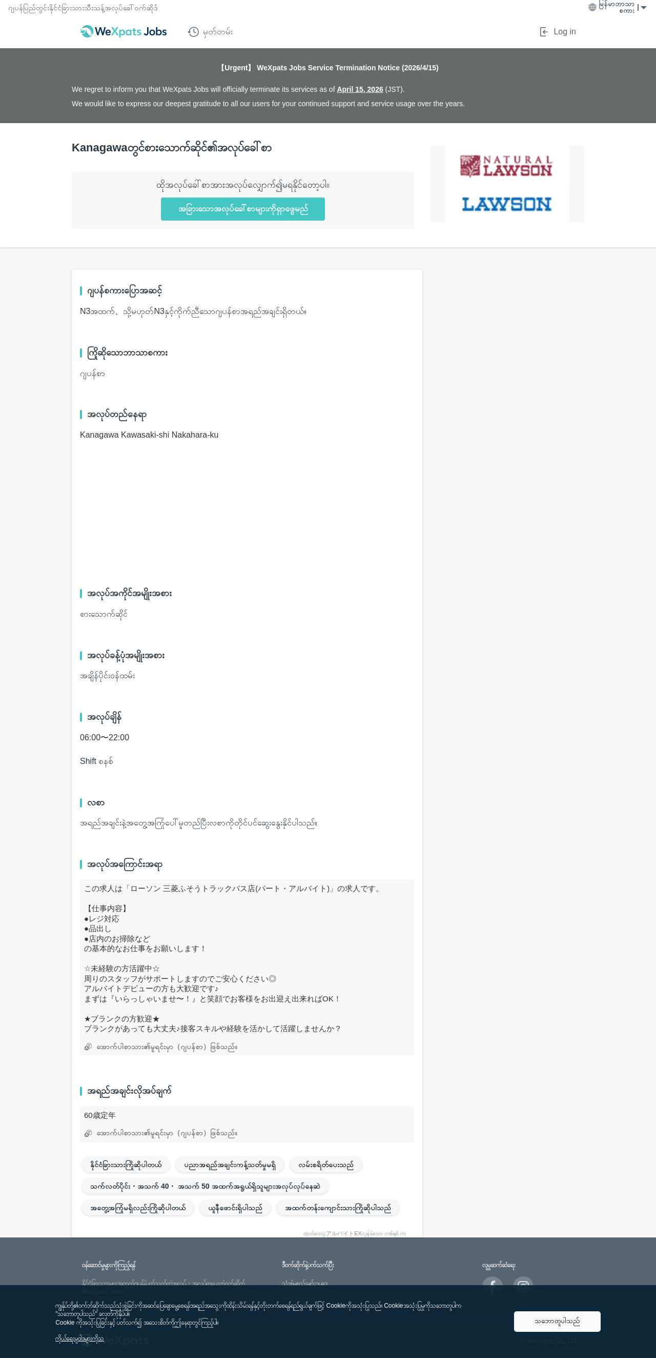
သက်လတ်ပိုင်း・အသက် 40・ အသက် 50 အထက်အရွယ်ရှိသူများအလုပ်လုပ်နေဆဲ (205, 1186)
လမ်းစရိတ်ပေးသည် (326, 1164)
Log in (557, 31)
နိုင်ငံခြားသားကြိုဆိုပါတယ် (125, 1164)
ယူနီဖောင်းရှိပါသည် (235, 1208)
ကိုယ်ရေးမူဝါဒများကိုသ (79, 1338)
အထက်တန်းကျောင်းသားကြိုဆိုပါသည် (338, 1208)
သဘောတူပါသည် (557, 1321)
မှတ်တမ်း (210, 31)
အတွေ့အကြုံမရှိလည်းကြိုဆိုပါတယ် (138, 1208)
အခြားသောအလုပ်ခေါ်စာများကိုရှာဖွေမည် (243, 208)
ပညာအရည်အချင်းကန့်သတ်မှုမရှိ (230, 1164)
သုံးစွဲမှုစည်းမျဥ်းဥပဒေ (304, 1283)
